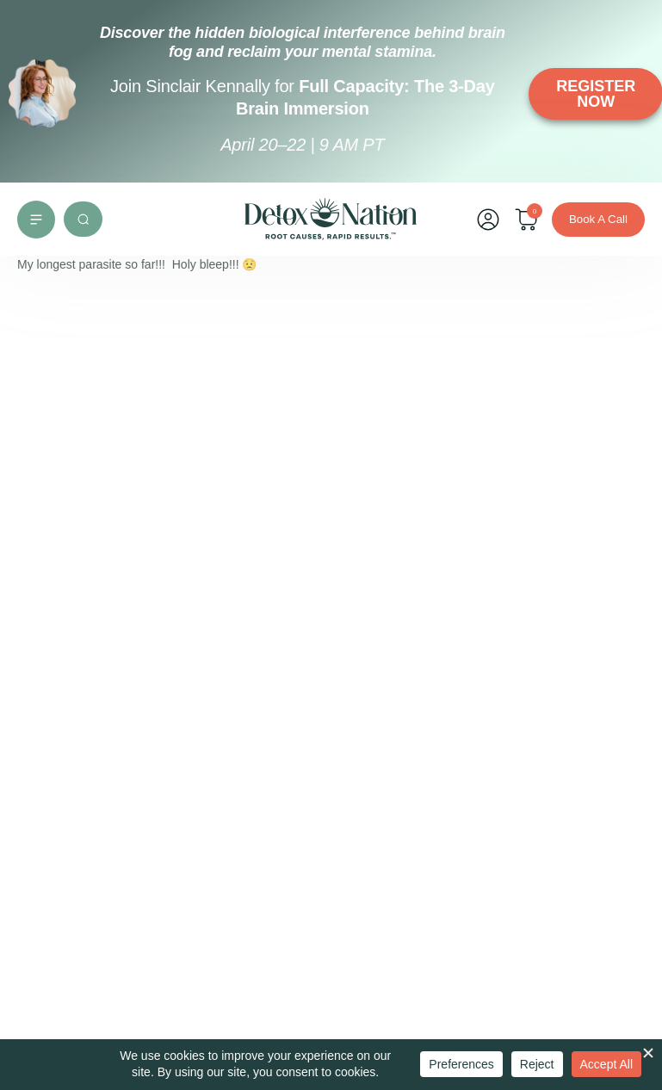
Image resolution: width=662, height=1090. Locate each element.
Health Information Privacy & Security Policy (356, 714)
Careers (328, 621)
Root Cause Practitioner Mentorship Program (121, 650)
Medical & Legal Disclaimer (103, 745)
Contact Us (337, 592)
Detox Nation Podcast (87, 688)
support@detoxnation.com (142, 864)
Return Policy (343, 760)
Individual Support (79, 585)
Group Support (70, 613)
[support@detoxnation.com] (50, 866)
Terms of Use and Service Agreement (356, 658)
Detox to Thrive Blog (86, 716)
